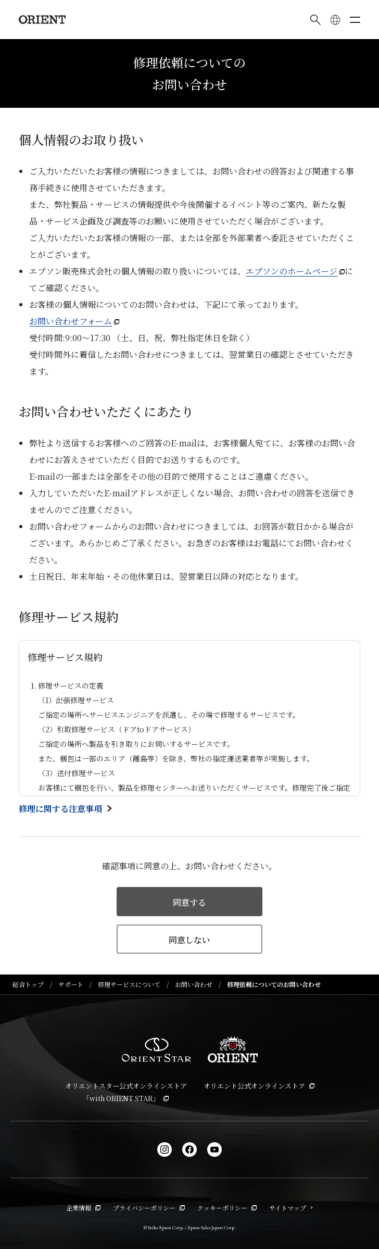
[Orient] (42, 19)
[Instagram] (164, 1149)
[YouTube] (214, 1149)
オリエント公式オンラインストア (259, 1086)
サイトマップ (291, 1207)
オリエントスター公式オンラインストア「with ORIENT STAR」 (126, 1092)
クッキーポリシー (227, 1207)
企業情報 (83, 1207)
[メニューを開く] (355, 20)
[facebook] (189, 1149)
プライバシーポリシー (149, 1207)
